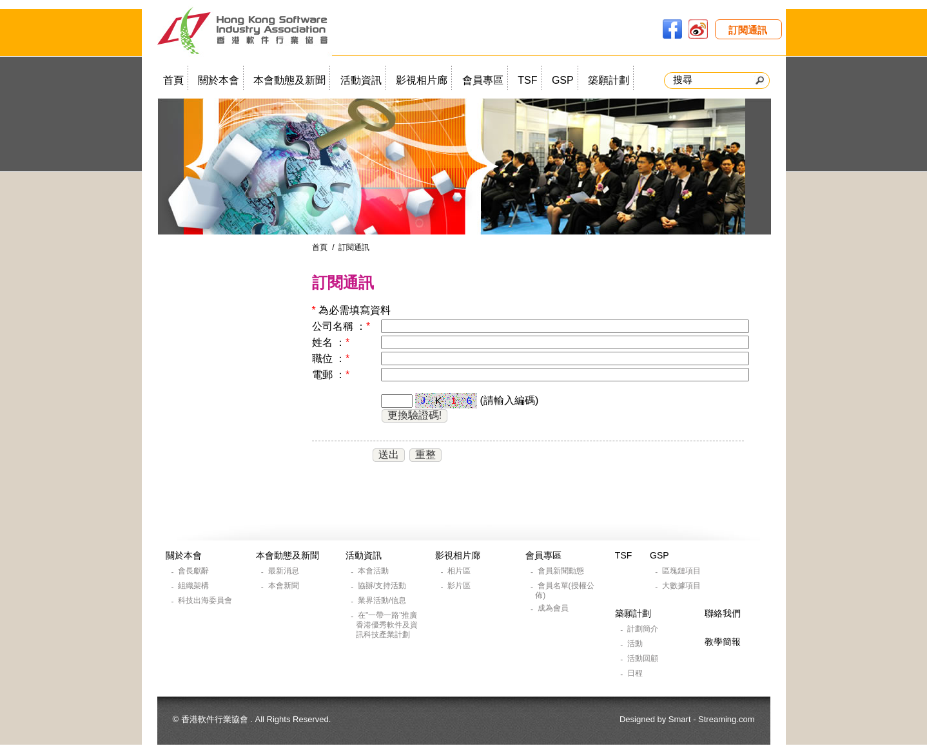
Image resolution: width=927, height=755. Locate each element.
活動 (636, 643)
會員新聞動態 (562, 570)
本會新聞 (284, 585)
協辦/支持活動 (383, 585)
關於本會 (218, 80)
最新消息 (284, 570)
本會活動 (374, 570)
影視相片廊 (421, 80)
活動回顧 (643, 658)
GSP (563, 80)
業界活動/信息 (383, 600)
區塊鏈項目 (682, 570)
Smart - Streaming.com (711, 719)
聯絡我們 (723, 613)
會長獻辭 (194, 570)
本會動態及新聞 (289, 80)
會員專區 (482, 80)
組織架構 (194, 585)
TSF (527, 80)
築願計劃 (608, 80)
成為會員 (554, 608)
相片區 (460, 570)
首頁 (173, 80)
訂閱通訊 (747, 29)
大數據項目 (682, 585)
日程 (636, 673)
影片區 (460, 585)
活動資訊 (361, 80)
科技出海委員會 (206, 600)
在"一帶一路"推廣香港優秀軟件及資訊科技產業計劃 (387, 625)
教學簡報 (723, 641)
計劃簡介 (643, 628)
